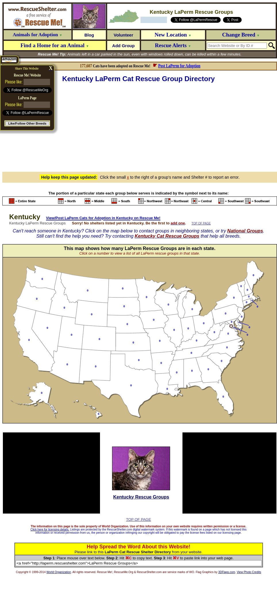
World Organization (59, 572)
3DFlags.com (226, 572)
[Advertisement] (140, 126)
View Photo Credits (249, 572)
